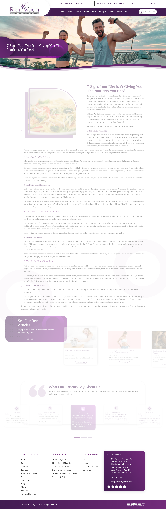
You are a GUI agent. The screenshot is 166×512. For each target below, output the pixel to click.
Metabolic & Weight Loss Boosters (64, 473)
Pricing (111, 11)
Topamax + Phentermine (60, 466)
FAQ (126, 11)
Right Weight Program (99, 11)
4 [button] (86, 441)
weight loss (134, 118)
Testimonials (101, 3)
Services (69, 11)
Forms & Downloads (120, 3)
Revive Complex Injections (61, 470)
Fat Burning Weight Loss (61, 477)
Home (62, 11)
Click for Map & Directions (121, 464)
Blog (109, 3)
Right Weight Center (96, 118)
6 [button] (91, 441)
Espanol (153, 3)
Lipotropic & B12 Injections (62, 463)
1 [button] (77, 441)
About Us (78, 11)
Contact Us (134, 3)
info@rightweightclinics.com (121, 482)
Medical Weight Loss (59, 460)
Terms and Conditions (29, 494)
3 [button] (84, 441)
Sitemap (24, 487)
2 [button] (82, 441)
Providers (86, 11)
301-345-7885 (150, 12)
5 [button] (89, 441)
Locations (119, 11)
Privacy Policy (26, 491)
